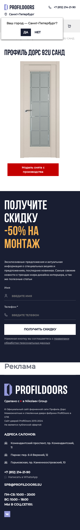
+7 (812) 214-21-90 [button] (17, 472)
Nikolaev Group (36, 401)
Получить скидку (40, 329)
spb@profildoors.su (23, 485)
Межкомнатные (13, 413)
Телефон (11, 306)
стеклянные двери (35, 413)
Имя (7, 287)
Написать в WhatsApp (23, 477)
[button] (65, 7)
